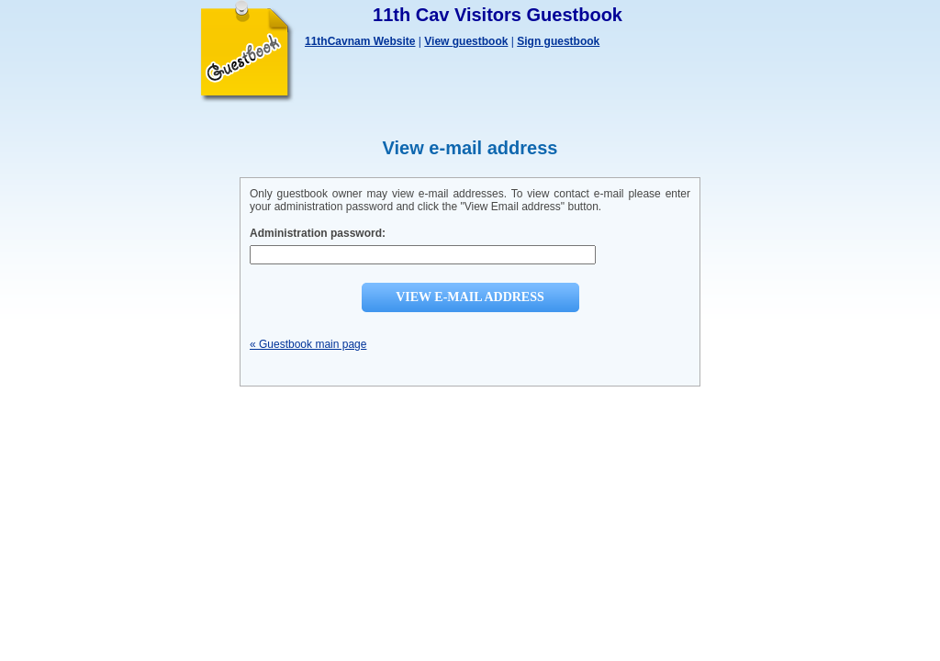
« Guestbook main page (308, 344)
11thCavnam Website (360, 41)
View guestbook (466, 41)
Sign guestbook (558, 41)
